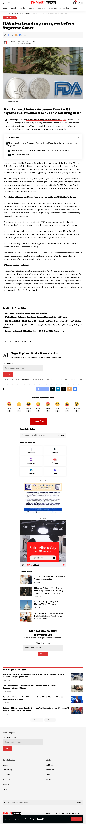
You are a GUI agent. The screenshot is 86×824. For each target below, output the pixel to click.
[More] (24, 35)
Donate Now (38, 421)
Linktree (49, 765)
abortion (17, 341)
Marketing (50, 770)
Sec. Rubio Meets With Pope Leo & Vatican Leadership (49, 577)
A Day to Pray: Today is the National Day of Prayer (47, 602)
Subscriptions (8, 775)
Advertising (7, 770)
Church (37, 582)
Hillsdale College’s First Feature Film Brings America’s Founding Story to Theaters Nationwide (48, 591)
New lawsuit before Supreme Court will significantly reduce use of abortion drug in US (41, 144)
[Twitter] (54, 451)
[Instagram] (31, 461)
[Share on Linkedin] (58, 389)
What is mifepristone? (21, 155)
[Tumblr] (76, 813)
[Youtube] (54, 461)
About (5, 765)
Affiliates (6, 779)
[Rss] (78, 813)
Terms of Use (41, 819)
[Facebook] (31, 451)
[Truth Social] (54, 471)
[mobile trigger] (5, 2)
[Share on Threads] (63, 389)
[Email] (16, 35)
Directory (6, 784)
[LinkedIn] (31, 471)
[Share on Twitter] (12, 35)
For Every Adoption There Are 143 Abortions (26, 313)
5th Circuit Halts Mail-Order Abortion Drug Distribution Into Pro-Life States (43, 321)
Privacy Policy (29, 819)
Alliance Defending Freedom (18, 182)
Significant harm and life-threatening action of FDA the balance (40, 150)
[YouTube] (63, 813)
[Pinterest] (66, 813)
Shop (5, 789)
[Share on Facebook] (8, 35)
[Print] (20, 35)
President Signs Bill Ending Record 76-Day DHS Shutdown (34, 331)
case (24, 341)
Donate (48, 779)
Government (9, 17)
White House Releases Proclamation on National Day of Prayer (36, 317)
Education (38, 596)
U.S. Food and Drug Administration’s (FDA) (46, 120)
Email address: (23, 366)
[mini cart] (74, 3)
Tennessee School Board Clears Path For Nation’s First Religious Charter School (48, 616)
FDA (29, 341)
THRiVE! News (15, 41)
